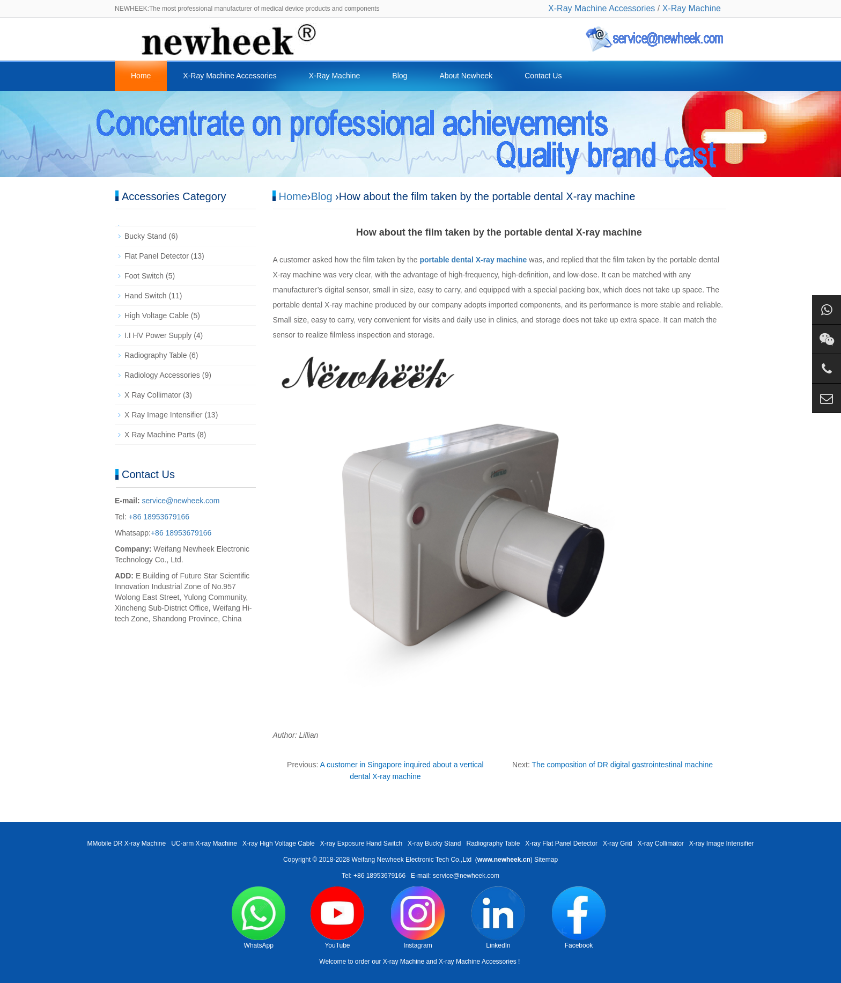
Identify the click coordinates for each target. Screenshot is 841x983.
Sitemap (546, 859)
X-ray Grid (617, 843)
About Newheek (465, 75)
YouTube (337, 917)
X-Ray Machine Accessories (601, 8)
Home (141, 75)
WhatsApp (258, 917)
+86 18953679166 (158, 516)
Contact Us (543, 75)
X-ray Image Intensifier (721, 843)
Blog (399, 75)
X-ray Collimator (661, 843)
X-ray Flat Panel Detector (561, 843)
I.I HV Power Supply (157, 335)
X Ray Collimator (152, 395)
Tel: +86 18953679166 (373, 875)
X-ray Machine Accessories (478, 961)
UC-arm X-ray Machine (204, 843)
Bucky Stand (145, 236)
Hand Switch (145, 295)
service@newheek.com (181, 500)
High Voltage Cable (156, 315)
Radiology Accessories (162, 375)
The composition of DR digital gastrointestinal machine (622, 764)
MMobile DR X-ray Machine (126, 843)
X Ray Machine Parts (159, 434)
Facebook (579, 917)
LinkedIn (498, 917)
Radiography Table (155, 355)
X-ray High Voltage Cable (278, 843)
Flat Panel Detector (156, 256)
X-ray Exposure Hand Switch (361, 843)
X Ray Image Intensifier (163, 414)
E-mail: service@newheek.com (455, 875)
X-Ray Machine (691, 8)
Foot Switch (144, 276)
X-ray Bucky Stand (434, 843)
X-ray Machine (403, 961)
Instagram (418, 917)
